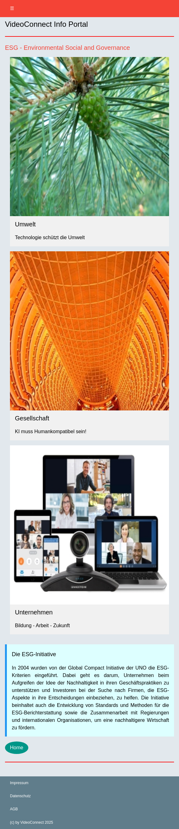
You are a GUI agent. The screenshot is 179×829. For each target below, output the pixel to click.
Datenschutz (20, 796)
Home (16, 747)
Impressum (19, 783)
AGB (14, 809)
